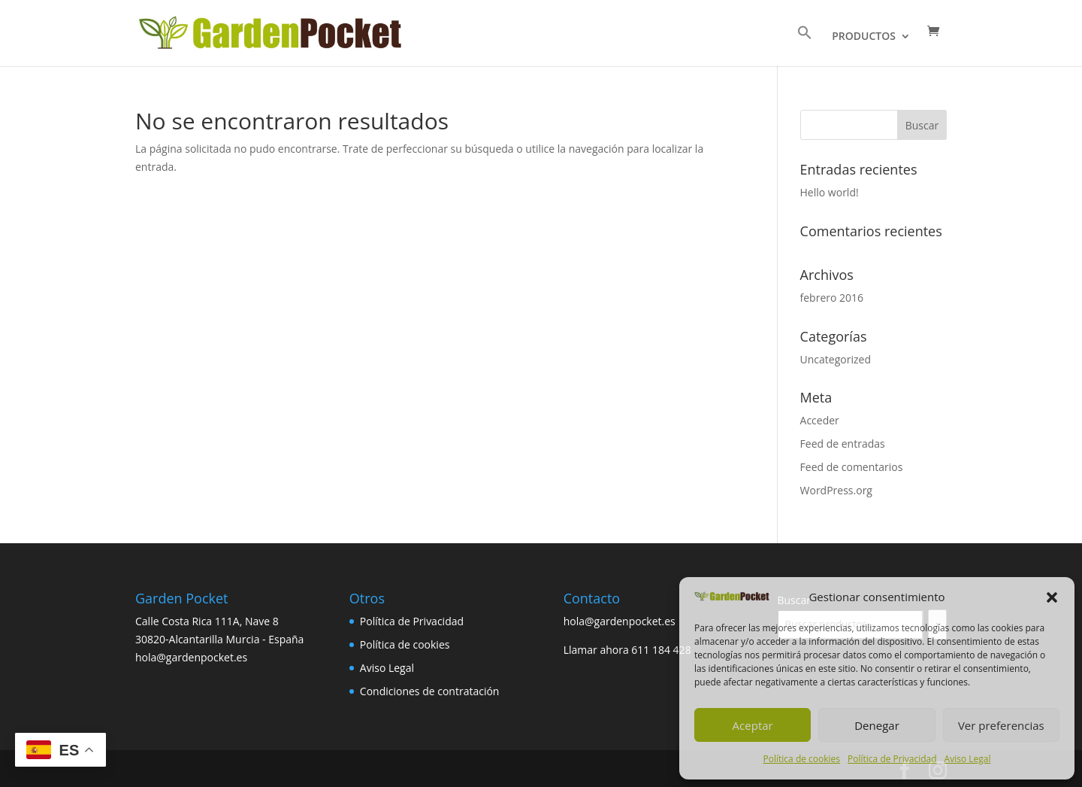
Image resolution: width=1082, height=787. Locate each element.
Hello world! (829, 192)
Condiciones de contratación (430, 691)
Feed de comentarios (851, 467)
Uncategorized (835, 359)
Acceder (819, 420)
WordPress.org (836, 490)
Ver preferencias (1001, 725)
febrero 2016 (832, 297)
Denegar (876, 725)
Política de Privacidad (892, 758)
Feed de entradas (842, 443)
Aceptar (753, 725)
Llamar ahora (598, 650)
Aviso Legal (967, 758)
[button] (1051, 597)
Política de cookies (802, 758)
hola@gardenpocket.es (619, 621)
